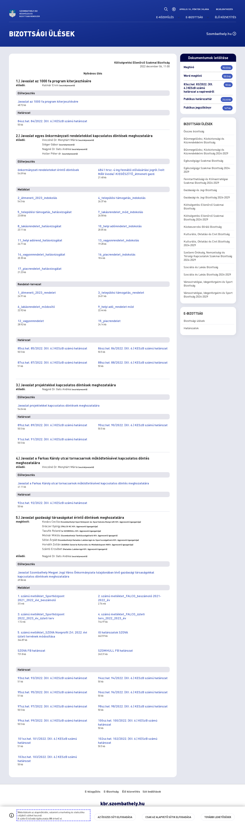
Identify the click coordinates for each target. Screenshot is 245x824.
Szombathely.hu (221, 33)
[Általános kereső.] (166, 9)
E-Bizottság (111, 791)
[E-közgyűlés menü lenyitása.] (178, 17)
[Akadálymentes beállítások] (174, 9)
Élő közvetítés (131, 791)
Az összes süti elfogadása (115, 817)
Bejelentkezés (224, 9)
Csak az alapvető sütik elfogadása (168, 817)
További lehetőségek (217, 817)
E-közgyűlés (92, 791)
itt (50, 818)
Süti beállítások (152, 791)
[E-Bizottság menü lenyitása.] (208, 17)
